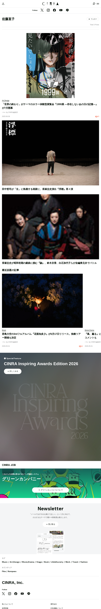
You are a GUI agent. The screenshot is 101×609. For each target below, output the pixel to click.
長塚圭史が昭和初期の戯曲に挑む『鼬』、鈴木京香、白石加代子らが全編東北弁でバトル (49, 263)
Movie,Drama (28, 562)
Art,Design (15, 562)
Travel (75, 562)
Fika (4, 571)
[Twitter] (42, 10)
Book (46, 562)
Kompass (12, 571)
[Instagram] (48, 10)
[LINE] (67, 10)
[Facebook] (54, 10)
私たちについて (7, 604)
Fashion (84, 562)
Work (67, 562)
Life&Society (57, 562)
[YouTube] (61, 10)
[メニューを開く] (98, 4)
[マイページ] (3, 4)
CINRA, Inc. (12, 582)
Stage (39, 562)
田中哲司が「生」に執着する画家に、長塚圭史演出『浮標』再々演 (37, 189)
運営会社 (53, 604)
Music (5, 562)
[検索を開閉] (94, 4)
